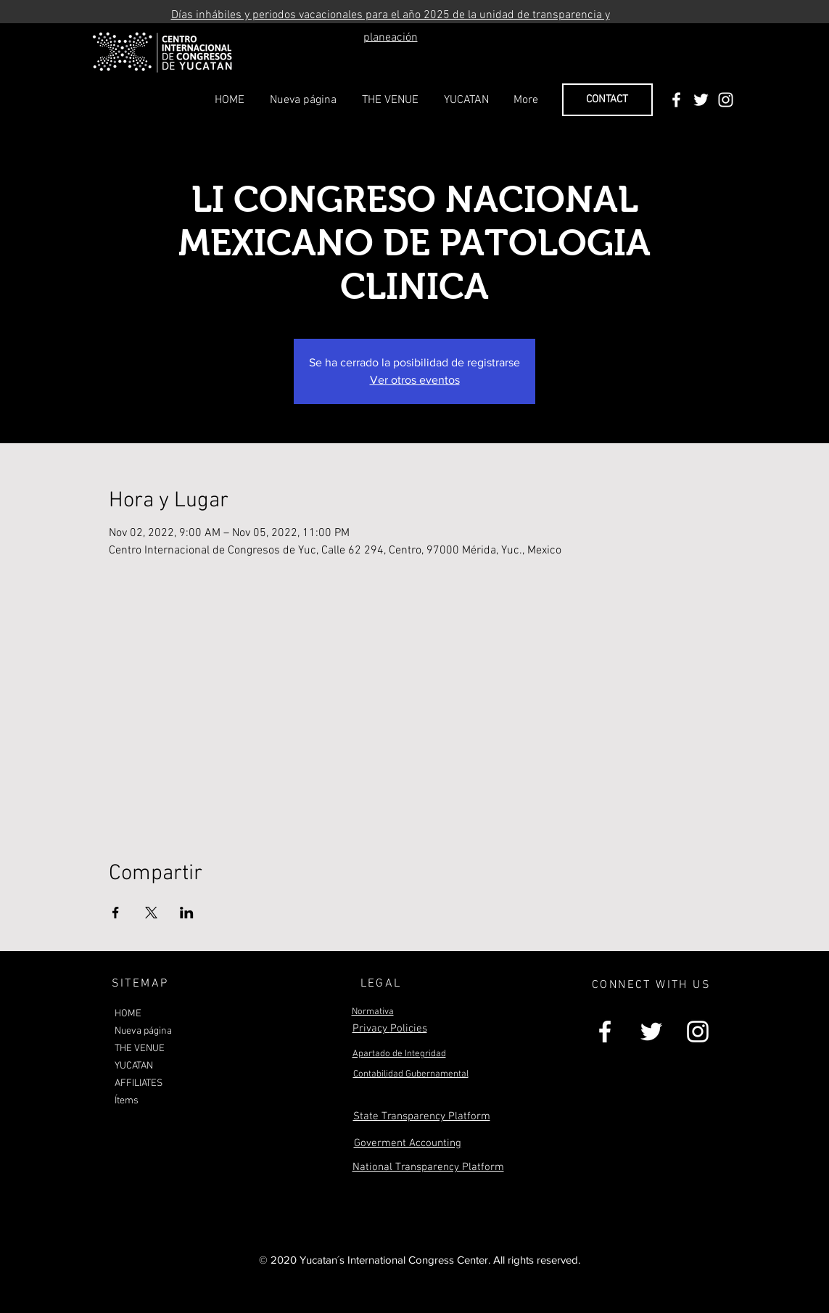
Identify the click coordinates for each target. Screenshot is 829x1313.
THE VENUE (140, 1048)
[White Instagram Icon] (725, 100)
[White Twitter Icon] (701, 100)
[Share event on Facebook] (116, 912)
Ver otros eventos (415, 380)
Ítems (127, 1101)
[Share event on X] (151, 912)
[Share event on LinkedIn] (187, 912)
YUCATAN (134, 1066)
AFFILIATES (138, 1083)
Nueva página (143, 1031)
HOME (128, 1014)
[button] (391, 100)
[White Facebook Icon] (676, 100)
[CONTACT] (607, 99)
